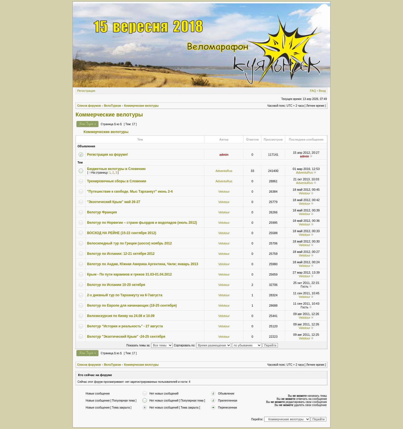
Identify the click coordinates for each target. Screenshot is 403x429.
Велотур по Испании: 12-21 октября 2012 (121, 254)
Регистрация (86, 90)
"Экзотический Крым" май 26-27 (113, 202)
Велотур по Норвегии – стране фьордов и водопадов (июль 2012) (142, 223)
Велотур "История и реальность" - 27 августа (125, 326)
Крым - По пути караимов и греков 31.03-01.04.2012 (129, 274)
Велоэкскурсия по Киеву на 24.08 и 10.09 (120, 316)
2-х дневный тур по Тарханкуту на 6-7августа (124, 295)
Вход (322, 90)
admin (223, 154)
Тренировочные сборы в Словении (116, 181)
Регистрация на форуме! (107, 155)
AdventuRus (223, 170)
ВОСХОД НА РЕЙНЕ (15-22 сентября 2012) (121, 233)
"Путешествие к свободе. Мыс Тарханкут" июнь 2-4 (130, 191)
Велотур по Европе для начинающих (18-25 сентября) (132, 305)
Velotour (223, 191)
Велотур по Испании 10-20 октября (116, 285)
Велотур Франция (102, 212)
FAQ (313, 90)
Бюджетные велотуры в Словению (116, 169)
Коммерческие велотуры (141, 105)
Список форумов (89, 105)
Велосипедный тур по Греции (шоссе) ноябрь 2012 (129, 243)
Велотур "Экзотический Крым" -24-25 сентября (126, 337)
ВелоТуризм (112, 105)
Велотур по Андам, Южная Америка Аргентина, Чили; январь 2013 (142, 264)
